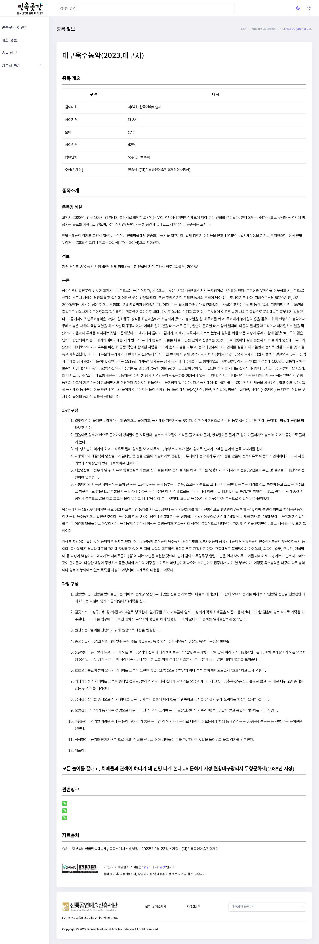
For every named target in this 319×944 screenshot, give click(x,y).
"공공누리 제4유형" (163, 867)
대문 (243, 29)
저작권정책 (199, 906)
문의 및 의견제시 (163, 906)
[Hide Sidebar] (69, 8)
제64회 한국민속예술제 (264, 29)
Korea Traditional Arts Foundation (121, 929)
